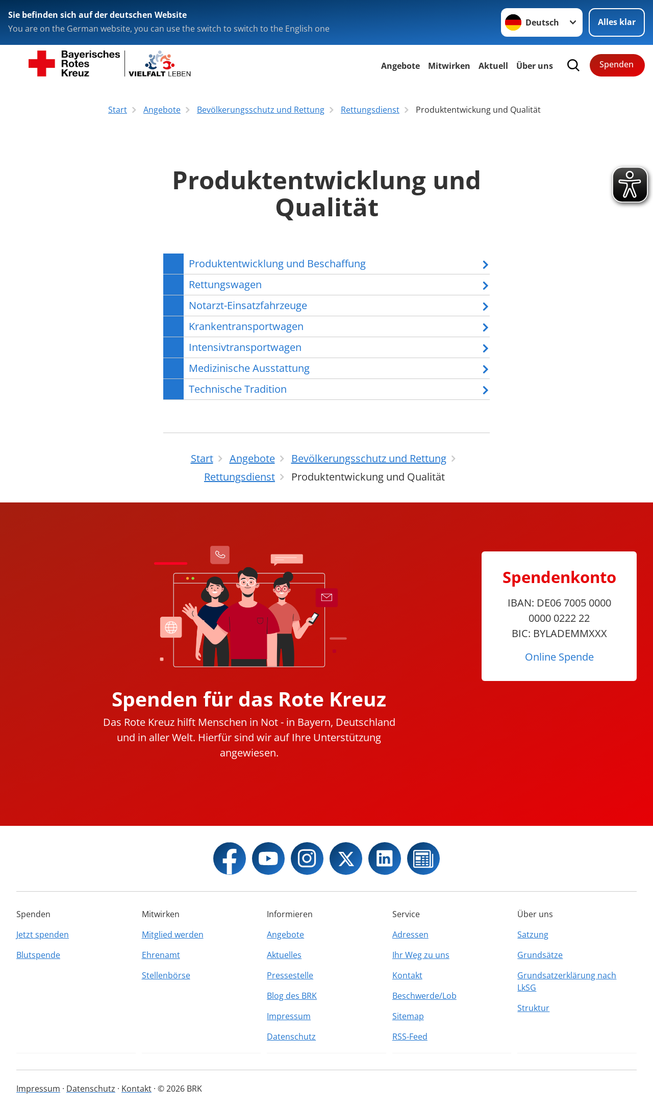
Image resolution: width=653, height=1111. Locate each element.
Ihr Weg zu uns (420, 955)
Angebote (400, 65)
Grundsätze (540, 955)
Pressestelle (290, 975)
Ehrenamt (161, 955)
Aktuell (493, 65)
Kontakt (407, 975)
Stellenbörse (166, 975)
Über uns (534, 65)
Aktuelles (284, 955)
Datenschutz (291, 1036)
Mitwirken (449, 65)
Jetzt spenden (42, 934)
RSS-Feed (410, 1036)
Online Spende (559, 657)
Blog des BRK (292, 995)
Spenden (616, 64)
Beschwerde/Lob (424, 995)
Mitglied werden (173, 934)
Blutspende (38, 955)
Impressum (289, 1016)
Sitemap (408, 1016)
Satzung (532, 934)
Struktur (533, 1008)
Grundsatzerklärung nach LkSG (566, 981)
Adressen (410, 934)
